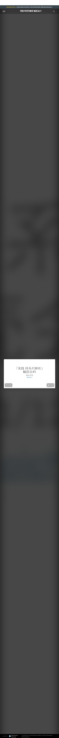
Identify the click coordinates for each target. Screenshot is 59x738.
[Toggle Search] (54, 11)
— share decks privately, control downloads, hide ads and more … (29, 7)
